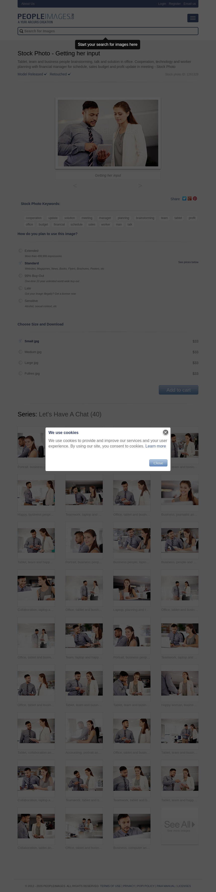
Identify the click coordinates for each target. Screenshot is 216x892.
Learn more (155, 446)
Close (158, 463)
